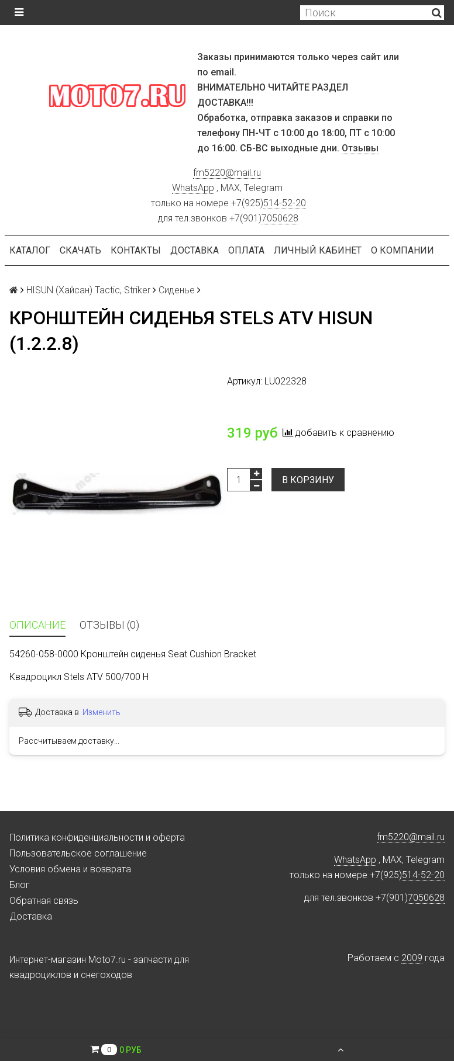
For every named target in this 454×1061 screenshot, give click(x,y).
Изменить (101, 712)
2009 (411, 957)
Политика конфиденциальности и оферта (97, 837)
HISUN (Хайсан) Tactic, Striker (88, 290)
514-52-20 (284, 203)
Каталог (29, 250)
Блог (19, 884)
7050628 (280, 218)
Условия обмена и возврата (70, 869)
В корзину (308, 480)
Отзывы (360, 148)
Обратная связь (43, 900)
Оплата (246, 250)
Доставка (194, 250)
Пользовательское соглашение (78, 853)
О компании (402, 250)
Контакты (136, 250)
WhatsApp (193, 187)
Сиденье (177, 290)
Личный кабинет (318, 250)
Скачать (80, 250)
